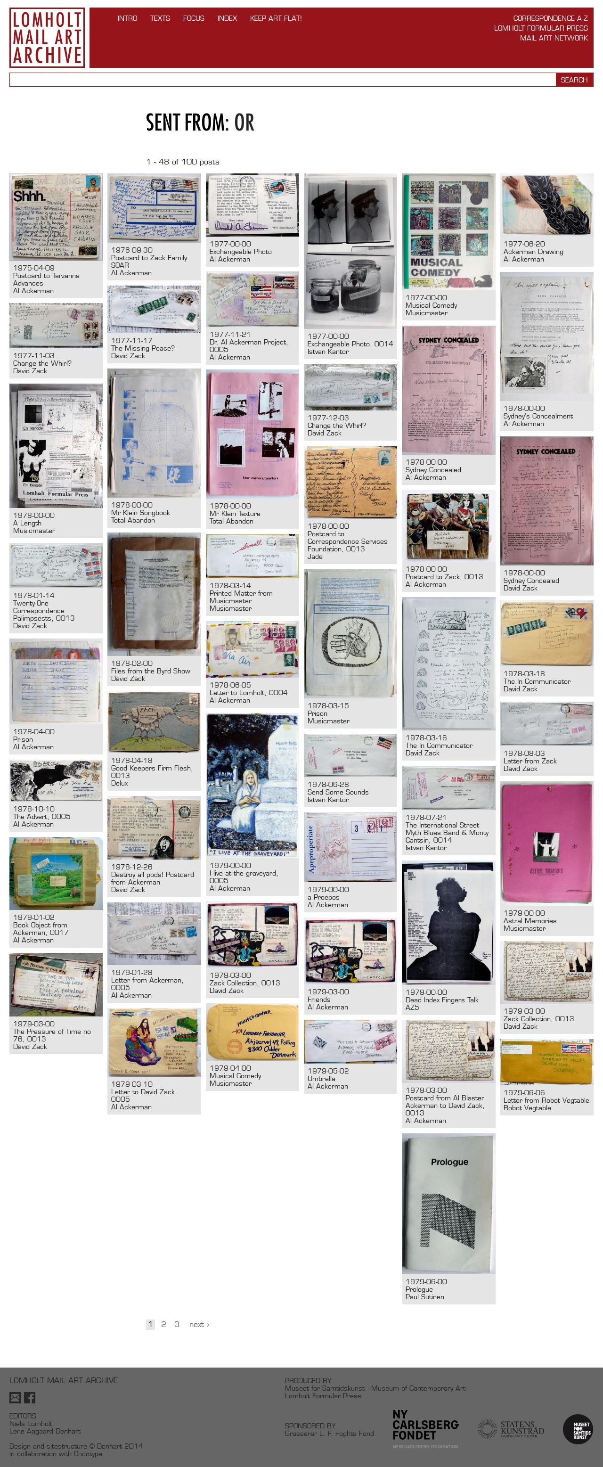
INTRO (127, 18)
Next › (199, 1324)
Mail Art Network (554, 38)
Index (227, 18)
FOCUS (193, 18)
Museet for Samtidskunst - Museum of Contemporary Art (375, 1388)
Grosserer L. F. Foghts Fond (329, 1433)
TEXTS (160, 18)
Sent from (185, 122)
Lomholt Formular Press (541, 28)
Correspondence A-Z (550, 18)
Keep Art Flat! (276, 18)
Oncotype (88, 1454)
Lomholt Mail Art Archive (47, 38)
